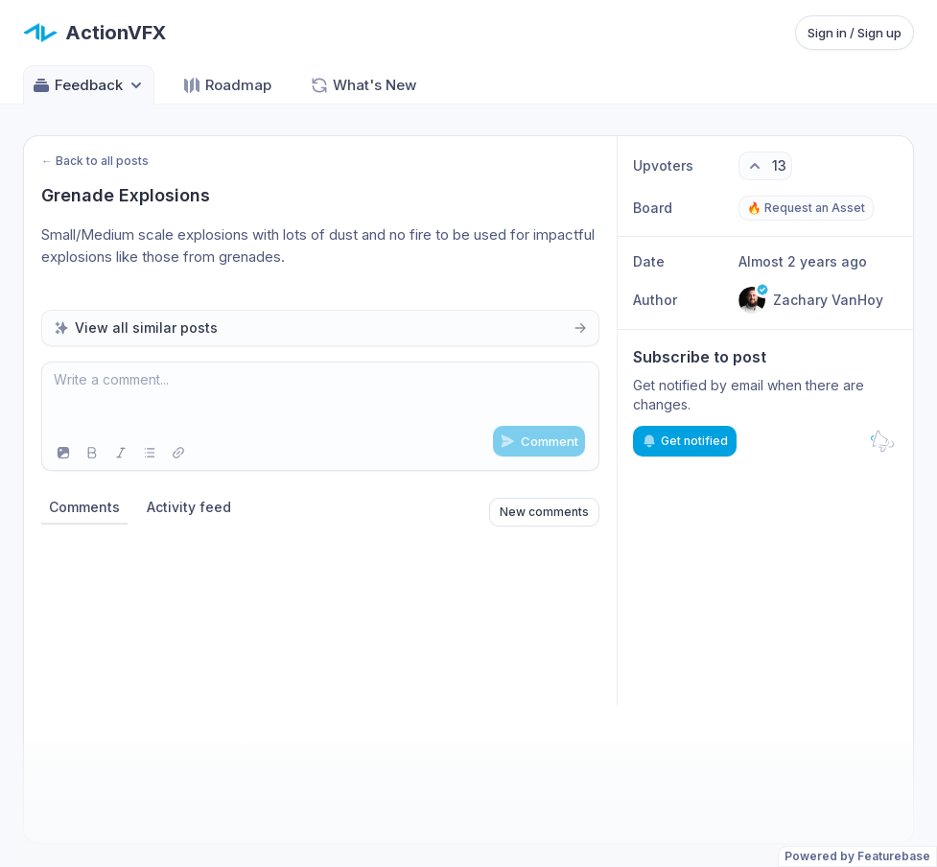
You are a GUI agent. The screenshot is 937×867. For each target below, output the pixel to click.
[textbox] (320, 399)
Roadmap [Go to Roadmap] (226, 85)
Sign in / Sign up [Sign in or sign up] (855, 32)
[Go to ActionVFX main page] (94, 32)
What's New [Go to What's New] (363, 85)
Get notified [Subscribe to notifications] (685, 441)
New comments (544, 511)
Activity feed (189, 507)
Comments (84, 507)
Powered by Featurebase (857, 856)
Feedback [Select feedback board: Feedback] (89, 85)
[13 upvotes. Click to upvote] (765, 166)
